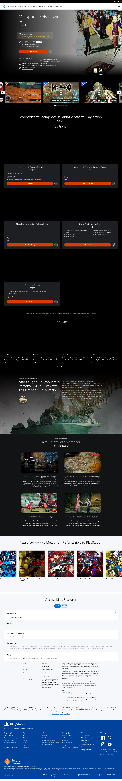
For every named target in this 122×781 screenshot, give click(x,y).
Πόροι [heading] (83, 733)
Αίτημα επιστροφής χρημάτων (70, 747)
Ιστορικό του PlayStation (10, 747)
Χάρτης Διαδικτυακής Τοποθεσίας (84, 775)
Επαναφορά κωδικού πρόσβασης (70, 745)
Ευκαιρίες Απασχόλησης (10, 738)
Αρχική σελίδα (8, 728)
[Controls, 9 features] (61, 645)
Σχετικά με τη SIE (8, 735)
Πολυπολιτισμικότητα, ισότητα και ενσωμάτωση (50, 743)
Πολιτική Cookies (99, 775)
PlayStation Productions (10, 742)
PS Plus (25, 6)
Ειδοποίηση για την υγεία (87, 744)
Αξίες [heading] (44, 733)
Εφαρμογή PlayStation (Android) (108, 752)
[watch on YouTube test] (75, 100)
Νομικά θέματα (45, 775)
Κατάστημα (49, 6)
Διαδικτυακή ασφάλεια (48, 740)
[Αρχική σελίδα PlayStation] (4, 6)
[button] (27, 69)
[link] (61, 567)
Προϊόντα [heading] (26, 733)
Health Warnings (66, 692)
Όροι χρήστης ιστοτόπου (67, 775)
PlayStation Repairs (67, 742)
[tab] (57, 606)
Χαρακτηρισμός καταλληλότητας (85, 741)
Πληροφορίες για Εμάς (10, 745)
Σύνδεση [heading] (103, 733)
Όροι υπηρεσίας (85, 735)
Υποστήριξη (58, 6)
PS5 (16, 6)
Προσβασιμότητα (47, 738)
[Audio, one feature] (61, 624)
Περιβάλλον (45, 735)
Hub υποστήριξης (66, 735)
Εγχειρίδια (64, 750)
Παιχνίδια (10, 6)
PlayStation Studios (9, 740)
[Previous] (3, 92)
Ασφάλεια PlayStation (67, 738)
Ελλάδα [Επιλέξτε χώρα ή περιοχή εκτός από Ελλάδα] (9, 775)
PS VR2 (25, 740)
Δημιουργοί (84, 747)
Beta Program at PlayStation (107, 754)
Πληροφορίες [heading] (8, 733)
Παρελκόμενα (33, 6)
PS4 (20, 6)
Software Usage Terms (111, 775)
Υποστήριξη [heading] (66, 733)
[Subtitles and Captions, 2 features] (61, 634)
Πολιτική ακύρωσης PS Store (88, 738)
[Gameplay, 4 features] (61, 656)
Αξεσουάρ (26, 745)
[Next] (119, 92)
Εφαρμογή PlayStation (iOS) (107, 749)
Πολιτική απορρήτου (55, 775)
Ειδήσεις (41, 6)
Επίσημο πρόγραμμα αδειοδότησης (86, 750)
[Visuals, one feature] (61, 615)
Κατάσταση (65, 740)
